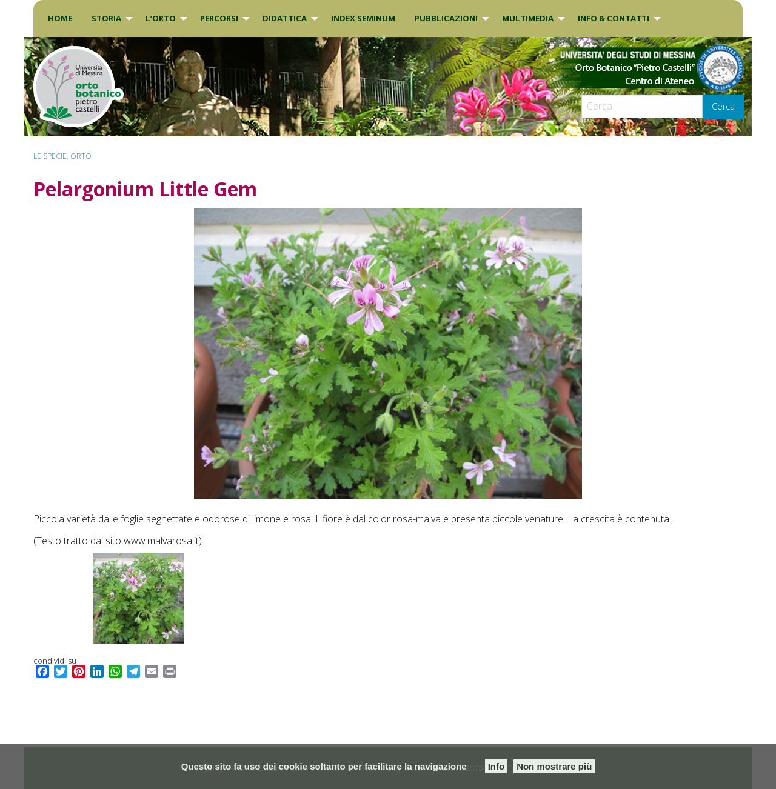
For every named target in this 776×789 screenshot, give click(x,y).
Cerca (723, 106)
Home (60, 18)
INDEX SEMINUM (363, 18)
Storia (106, 18)
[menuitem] (60, 18)
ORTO (81, 156)
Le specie (50, 156)
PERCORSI (219, 18)
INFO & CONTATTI (613, 18)
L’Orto (161, 18)
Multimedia (528, 18)
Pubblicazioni (446, 18)
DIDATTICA (285, 18)
